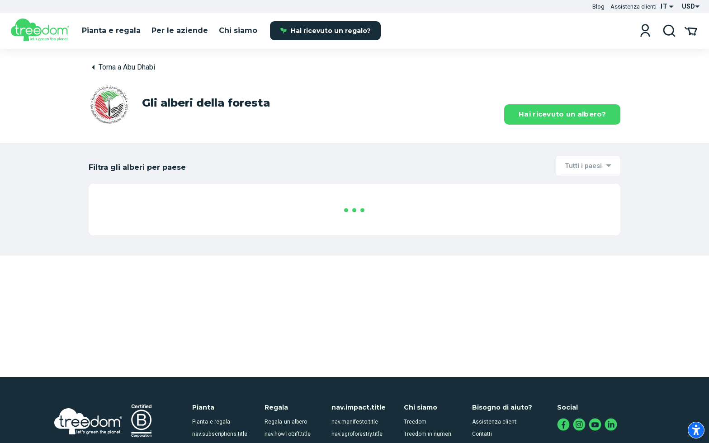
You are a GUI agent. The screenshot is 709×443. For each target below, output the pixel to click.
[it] (40, 31)
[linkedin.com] (611, 409)
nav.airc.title (207, 431)
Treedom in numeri (427, 418)
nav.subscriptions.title (219, 418)
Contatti (482, 418)
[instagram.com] (579, 409)
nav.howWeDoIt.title (356, 431)
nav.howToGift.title (287, 418)
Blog (598, 6)
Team (411, 431)
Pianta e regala (211, 406)
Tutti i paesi (583, 166)
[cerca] (669, 31)
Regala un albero (286, 406)
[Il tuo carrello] (691, 31)
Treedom (415, 406)
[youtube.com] (595, 409)
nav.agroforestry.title (357, 418)
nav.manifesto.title (354, 406)
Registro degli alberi (497, 431)
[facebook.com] (564, 409)
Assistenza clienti (633, 6)
